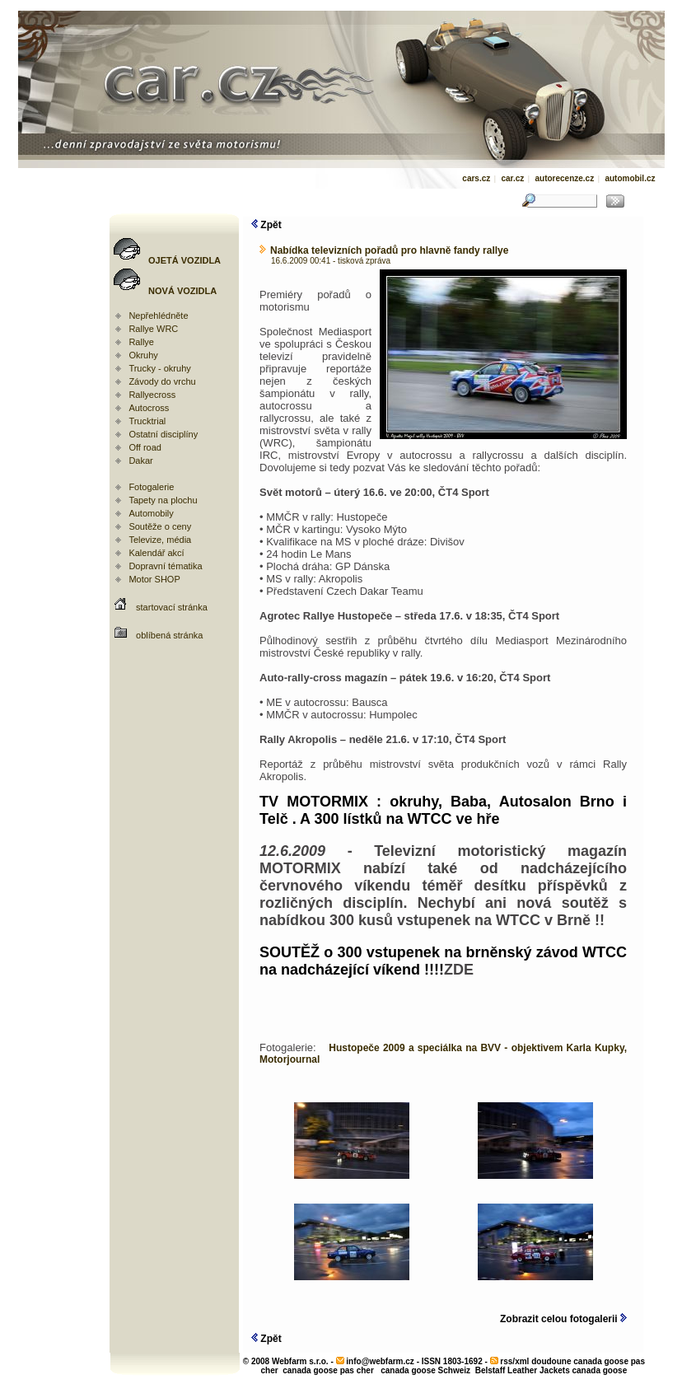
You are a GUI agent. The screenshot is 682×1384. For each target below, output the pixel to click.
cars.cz (476, 178)
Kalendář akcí (156, 553)
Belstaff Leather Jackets (522, 1370)
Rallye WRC (153, 329)
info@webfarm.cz (380, 1361)
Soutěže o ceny (159, 526)
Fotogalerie (151, 487)
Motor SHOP (154, 579)
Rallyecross (151, 395)
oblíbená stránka (169, 635)
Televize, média (159, 540)
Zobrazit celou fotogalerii (563, 1319)
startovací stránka (172, 607)
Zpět (266, 225)
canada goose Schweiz (425, 1370)
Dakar (140, 460)
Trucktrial (147, 421)
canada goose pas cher (328, 1370)
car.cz (512, 178)
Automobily (150, 513)
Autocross (148, 408)
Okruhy (142, 355)
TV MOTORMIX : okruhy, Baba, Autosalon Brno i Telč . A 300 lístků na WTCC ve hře (443, 810)
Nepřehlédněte (158, 315)
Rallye (141, 342)
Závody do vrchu (161, 381)
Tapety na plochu (162, 500)
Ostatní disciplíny (163, 434)
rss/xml (514, 1361)
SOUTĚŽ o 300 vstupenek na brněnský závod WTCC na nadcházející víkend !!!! (443, 961)
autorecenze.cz (564, 178)
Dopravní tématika (165, 566)
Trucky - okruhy (159, 368)
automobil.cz (630, 178)
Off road (144, 447)
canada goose (600, 1370)
